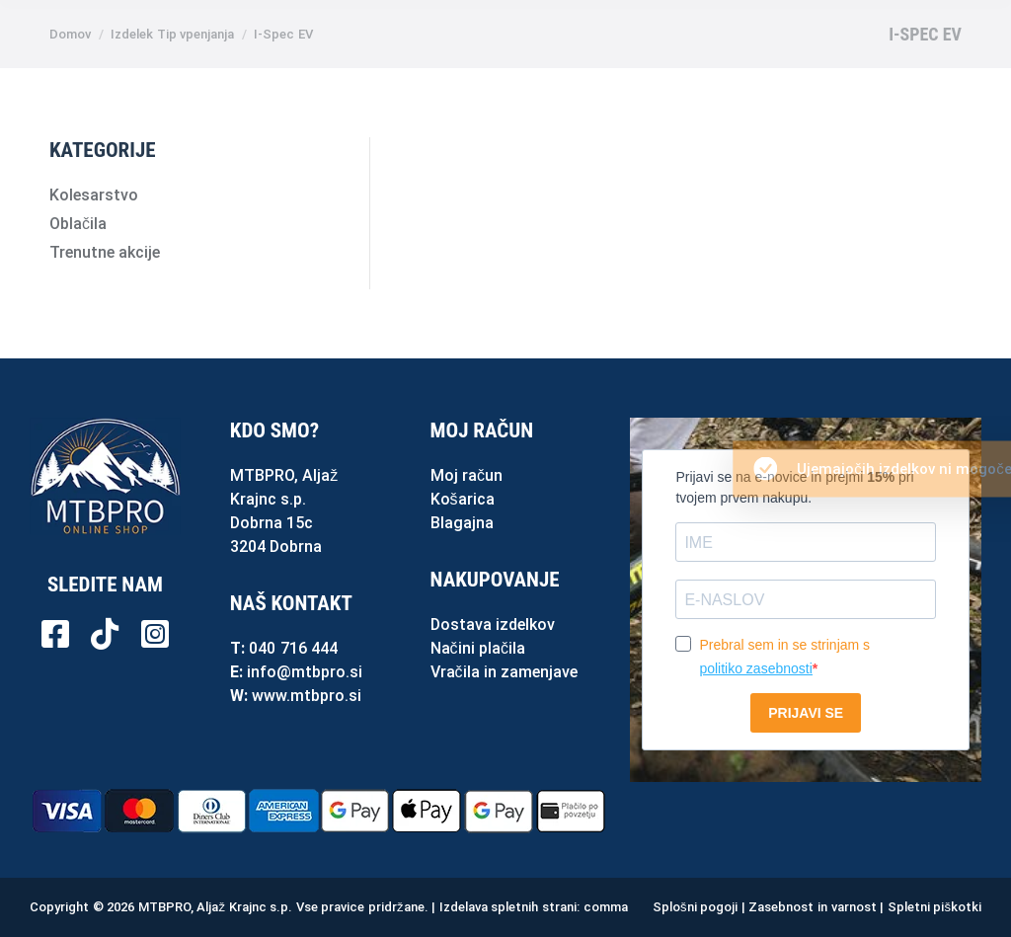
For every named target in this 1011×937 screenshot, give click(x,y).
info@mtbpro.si (304, 672)
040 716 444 (293, 648)
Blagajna (462, 522)
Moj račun (466, 475)
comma (605, 906)
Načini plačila (477, 648)
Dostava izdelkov (492, 624)
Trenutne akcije (104, 252)
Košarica (462, 499)
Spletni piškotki (934, 906)
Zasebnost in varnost (812, 906)
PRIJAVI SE (805, 713)
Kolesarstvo (93, 195)
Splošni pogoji (695, 906)
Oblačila (78, 223)
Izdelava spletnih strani (508, 906)
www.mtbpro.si (306, 695)
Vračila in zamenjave (504, 672)
